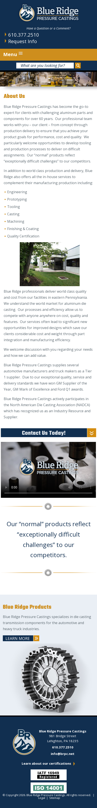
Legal (41, 798)
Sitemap (54, 798)
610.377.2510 (23, 34)
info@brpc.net (62, 753)
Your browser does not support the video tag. (48, 468)
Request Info (22, 41)
